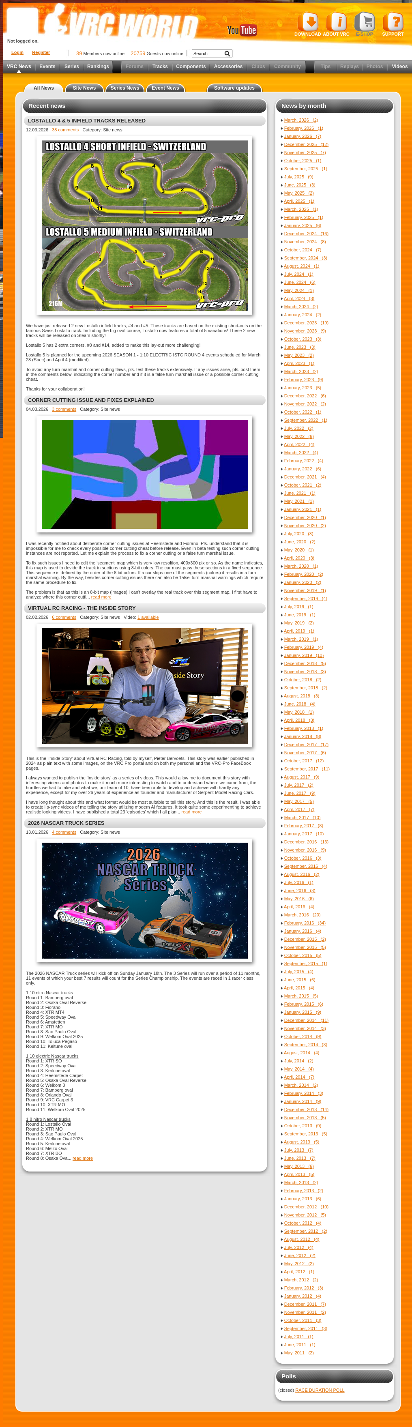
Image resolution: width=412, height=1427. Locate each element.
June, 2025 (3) (299, 184)
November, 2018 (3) (305, 671)
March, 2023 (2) (301, 371)
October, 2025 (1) (303, 160)
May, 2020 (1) (299, 549)
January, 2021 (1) (303, 509)
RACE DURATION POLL (319, 1390)
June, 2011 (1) (299, 1344)
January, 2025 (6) (303, 225)
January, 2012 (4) (303, 1296)
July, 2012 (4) (298, 1247)
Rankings (98, 66)
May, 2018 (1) (299, 712)
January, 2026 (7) (303, 136)
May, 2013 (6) (299, 1166)
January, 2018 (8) (303, 736)
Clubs (258, 66)
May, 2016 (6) (299, 898)
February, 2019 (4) (303, 647)
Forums (135, 66)
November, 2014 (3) (305, 1028)
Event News (165, 88)
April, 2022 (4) (299, 444)
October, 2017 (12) (304, 760)
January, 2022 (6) (303, 468)
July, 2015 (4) (298, 971)
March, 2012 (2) (301, 1279)
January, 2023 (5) (303, 387)
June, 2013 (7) (299, 1158)
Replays (349, 66)
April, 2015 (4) (299, 987)
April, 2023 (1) (299, 363)
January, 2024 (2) (303, 314)
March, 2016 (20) (302, 914)
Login (17, 52)
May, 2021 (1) (299, 501)
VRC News (19, 66)
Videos (400, 66)
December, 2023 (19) (306, 322)
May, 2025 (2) (299, 193)
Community (287, 66)
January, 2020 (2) (303, 582)
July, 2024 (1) (298, 274)
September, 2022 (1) (305, 420)
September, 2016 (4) (305, 866)
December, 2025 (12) (306, 144)
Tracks (160, 66)
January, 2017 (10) (304, 833)
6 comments (64, 617)
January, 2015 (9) (303, 1012)
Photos (375, 66)
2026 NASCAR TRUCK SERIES (66, 823)
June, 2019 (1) (299, 614)
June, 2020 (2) (299, 541)
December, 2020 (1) (305, 517)
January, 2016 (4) (303, 931)
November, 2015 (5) (305, 947)
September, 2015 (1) (305, 963)
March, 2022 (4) (301, 452)
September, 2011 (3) (305, 1328)
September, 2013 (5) (305, 1133)
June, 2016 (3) (299, 890)
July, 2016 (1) (298, 882)
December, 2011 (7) (305, 1304)
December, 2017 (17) (306, 744)
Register (41, 52)
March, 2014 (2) (301, 1085)
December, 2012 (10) (306, 1206)
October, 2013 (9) (303, 1125)
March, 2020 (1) (301, 566)
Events (47, 66)
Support (393, 23)
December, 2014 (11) (306, 1020)
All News (44, 88)
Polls (288, 1376)
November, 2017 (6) (305, 752)
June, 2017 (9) (299, 793)
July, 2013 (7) (298, 1150)
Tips (325, 66)
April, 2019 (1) (299, 631)
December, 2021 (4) (305, 476)
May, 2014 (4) (299, 1068)
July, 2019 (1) (298, 606)
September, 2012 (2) (305, 1231)
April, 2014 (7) (299, 1077)
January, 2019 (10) (304, 655)
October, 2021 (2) (303, 485)
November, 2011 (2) (305, 1312)
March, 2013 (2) (301, 1182)
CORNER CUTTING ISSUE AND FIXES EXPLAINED (91, 400)
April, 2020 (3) (299, 558)
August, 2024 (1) (301, 266)
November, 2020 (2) (305, 525)
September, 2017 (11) (307, 768)
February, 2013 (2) (303, 1190)
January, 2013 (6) (303, 1198)
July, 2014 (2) (298, 1060)
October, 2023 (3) (303, 339)
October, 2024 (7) (303, 249)
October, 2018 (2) (303, 679)
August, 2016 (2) (301, 874)
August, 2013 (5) (301, 1141)
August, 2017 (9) (301, 777)
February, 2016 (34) (305, 923)
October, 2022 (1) (303, 412)
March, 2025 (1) (301, 209)
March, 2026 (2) (301, 120)
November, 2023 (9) (305, 330)
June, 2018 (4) (299, 704)
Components (191, 66)
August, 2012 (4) (301, 1239)
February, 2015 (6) (303, 1004)
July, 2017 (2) (298, 785)
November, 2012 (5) (305, 1214)
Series (71, 66)
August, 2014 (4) (301, 1052)
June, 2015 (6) (299, 979)
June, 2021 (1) (299, 493)
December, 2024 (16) (306, 233)
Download (307, 23)
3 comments (64, 409)
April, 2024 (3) (299, 298)
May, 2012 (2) (299, 1263)
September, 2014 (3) (305, 1044)
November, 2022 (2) (305, 403)
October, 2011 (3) (303, 1320)
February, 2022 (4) (303, 460)
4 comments (64, 832)
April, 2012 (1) (299, 1271)
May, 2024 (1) (299, 290)
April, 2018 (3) (299, 720)
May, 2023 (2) (299, 355)
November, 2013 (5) (305, 1117)
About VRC (336, 23)
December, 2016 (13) (306, 841)
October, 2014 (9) (303, 1036)
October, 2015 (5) (303, 955)
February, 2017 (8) (303, 825)
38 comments (65, 129)
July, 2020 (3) (298, 533)
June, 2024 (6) (299, 282)
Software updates (234, 88)
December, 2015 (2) (305, 939)
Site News (84, 88)
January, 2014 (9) (303, 1101)
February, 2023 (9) (303, 379)
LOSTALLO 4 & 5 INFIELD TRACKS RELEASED (87, 121)
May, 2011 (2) (299, 1352)
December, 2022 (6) (305, 395)
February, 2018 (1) (303, 728)
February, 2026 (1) (303, 128)
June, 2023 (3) (299, 347)
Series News (125, 88)
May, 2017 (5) (299, 801)
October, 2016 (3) (303, 858)
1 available (148, 617)
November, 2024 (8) (305, 241)
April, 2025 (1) (299, 201)
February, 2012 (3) (303, 1287)
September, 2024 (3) (305, 257)
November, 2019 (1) (305, 590)
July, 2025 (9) (298, 176)
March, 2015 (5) (301, 996)
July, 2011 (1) (298, 1336)
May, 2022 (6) (299, 436)
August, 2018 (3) (301, 695)
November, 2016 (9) (305, 850)
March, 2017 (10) (302, 817)
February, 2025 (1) (303, 217)
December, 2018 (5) (305, 663)
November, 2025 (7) (305, 152)
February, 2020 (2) (303, 574)
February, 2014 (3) (303, 1093)
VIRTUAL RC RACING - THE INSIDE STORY (82, 608)
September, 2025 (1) (305, 168)
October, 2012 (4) (303, 1223)
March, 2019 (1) (301, 639)
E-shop (365, 23)
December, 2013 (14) (306, 1109)
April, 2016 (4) (299, 906)
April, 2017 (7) (299, 809)
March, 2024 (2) (301, 306)
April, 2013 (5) (299, 1174)
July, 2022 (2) (298, 428)
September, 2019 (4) (305, 598)
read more (101, 596)
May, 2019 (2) (299, 622)
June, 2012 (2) (299, 1255)
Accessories (228, 66)
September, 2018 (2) (305, 687)
